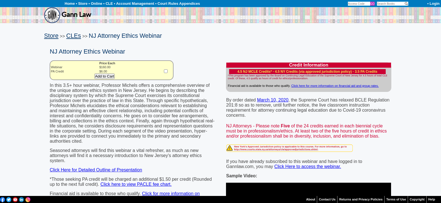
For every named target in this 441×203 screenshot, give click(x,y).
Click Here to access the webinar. (307, 166)
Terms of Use (396, 199)
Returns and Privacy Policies (361, 199)
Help (431, 199)
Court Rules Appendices (178, 3)
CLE (109, 3)
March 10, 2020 (272, 100)
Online (96, 3)
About (310, 199)
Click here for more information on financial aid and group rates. (335, 85)
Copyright (417, 199)
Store (82, 3)
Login (435, 3)
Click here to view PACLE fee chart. (136, 184)
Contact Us (327, 199)
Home (70, 3)
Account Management (135, 3)
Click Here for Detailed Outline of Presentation (96, 169)
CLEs (73, 35)
